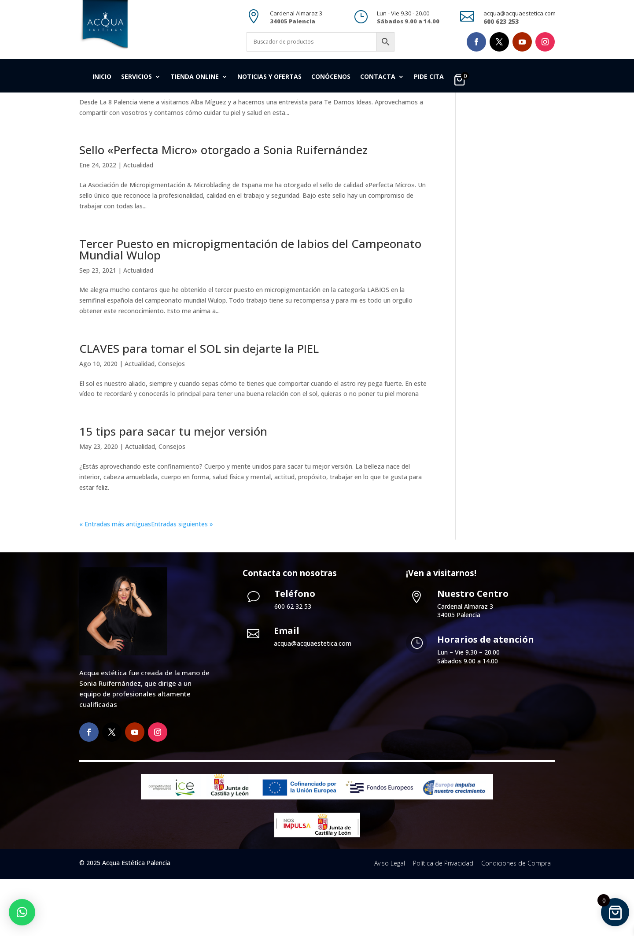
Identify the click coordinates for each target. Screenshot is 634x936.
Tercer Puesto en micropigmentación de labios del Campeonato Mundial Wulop (250, 305)
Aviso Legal (389, 919)
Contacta (377, 77)
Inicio (101, 77)
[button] (22, 912)
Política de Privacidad (443, 919)
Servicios (136, 77)
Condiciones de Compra (516, 919)
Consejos (171, 420)
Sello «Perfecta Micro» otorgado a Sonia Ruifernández (223, 207)
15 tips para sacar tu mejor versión (173, 488)
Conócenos (330, 77)
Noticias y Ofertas (269, 77)
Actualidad (134, 139)
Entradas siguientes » (182, 581)
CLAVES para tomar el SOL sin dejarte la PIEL (199, 405)
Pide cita (429, 77)
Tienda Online (194, 77)
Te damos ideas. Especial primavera (175, 124)
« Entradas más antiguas (115, 581)
